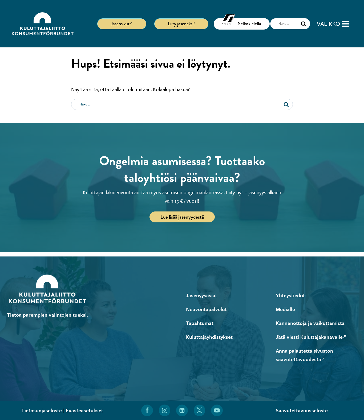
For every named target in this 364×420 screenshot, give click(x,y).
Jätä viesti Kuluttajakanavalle (311, 336)
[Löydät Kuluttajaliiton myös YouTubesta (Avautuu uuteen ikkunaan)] (217, 410)
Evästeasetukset (84, 410)
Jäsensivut (122, 23)
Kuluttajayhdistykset (209, 336)
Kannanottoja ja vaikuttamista (310, 323)
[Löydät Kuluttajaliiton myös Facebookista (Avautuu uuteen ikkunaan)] (147, 410)
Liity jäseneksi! (181, 23)
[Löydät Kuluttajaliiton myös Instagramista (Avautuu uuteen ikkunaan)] (165, 410)
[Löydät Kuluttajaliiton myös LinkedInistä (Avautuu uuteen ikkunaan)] (182, 410)
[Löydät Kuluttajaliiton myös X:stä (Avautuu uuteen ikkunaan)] (199, 410)
